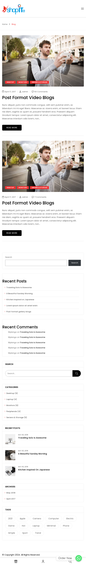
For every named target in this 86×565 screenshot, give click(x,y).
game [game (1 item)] (11, 525)
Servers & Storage (14, 417)
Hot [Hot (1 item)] (23, 525)
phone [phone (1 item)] (66, 525)
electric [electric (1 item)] (70, 518)
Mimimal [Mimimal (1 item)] (51, 525)
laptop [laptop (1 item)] (36, 525)
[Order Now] (78, 558)
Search (8, 257)
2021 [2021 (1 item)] (10, 518)
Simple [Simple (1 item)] (11, 533)
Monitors (10, 405)
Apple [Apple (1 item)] (22, 518)
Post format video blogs (28, 98)
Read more (11, 127)
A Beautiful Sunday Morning (19, 293)
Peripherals (11, 411)
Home (4, 24)
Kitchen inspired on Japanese (20, 299)
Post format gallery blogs (18, 311)
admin (25, 91)
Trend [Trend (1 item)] (38, 533)
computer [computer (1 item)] (53, 518)
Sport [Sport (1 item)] (25, 533)
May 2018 (10, 492)
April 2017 (10, 498)
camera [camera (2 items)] (37, 518)
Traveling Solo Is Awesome (19, 287)
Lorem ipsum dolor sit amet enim (21, 305)
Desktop (10, 393)
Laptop (9, 399)
